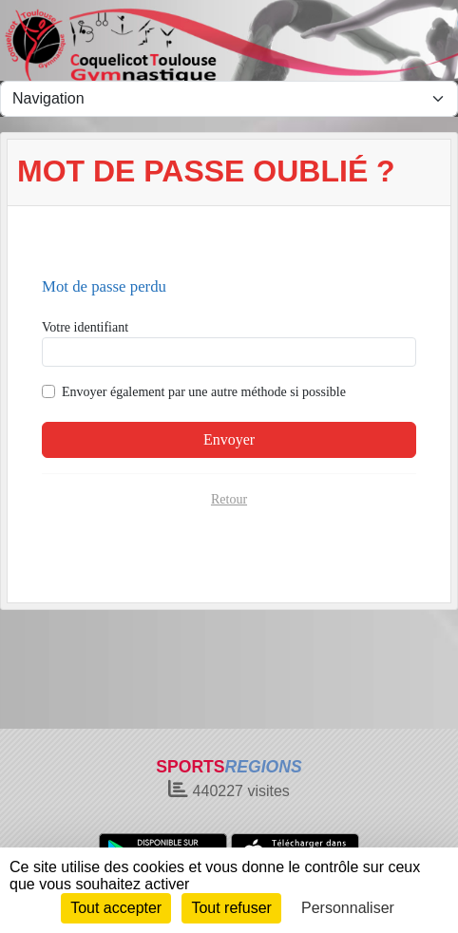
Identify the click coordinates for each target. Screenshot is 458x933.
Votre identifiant (85, 327)
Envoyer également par (204, 392)
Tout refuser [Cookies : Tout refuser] (231, 908)
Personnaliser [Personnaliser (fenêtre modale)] (347, 908)
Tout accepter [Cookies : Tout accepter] (116, 908)
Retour (229, 499)
